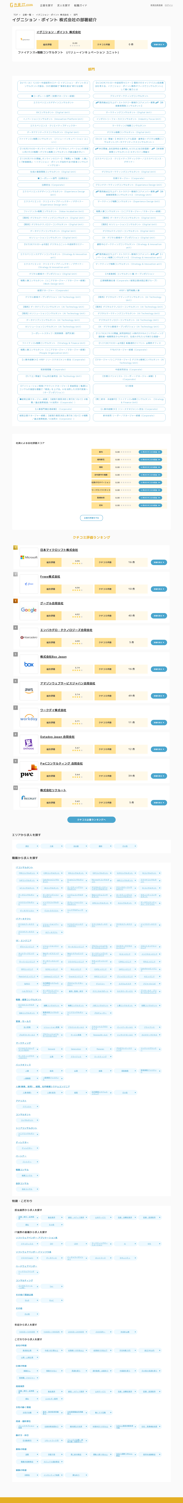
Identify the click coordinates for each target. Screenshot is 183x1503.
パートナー (21, 1150)
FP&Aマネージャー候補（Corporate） (129, 348)
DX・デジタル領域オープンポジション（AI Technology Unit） (129, 325)
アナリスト (21, 1096)
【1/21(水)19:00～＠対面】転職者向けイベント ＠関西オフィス (129, 341)
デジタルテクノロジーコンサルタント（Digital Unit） (129, 230)
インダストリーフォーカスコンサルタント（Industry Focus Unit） (129, 118)
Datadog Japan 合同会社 (57, 734)
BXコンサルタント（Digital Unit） (53, 112)
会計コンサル (22, 1178)
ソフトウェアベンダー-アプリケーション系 (36, 1231)
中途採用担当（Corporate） (129, 367)
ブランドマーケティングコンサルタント (129, 95)
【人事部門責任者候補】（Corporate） (53, 407)
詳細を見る (158, 44)
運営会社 (29, 1496)
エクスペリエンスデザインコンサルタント (53, 102)
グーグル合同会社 (51, 601)
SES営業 (129, 384)
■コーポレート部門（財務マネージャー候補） (53, 95)
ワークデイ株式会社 (53, 708)
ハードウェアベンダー (26, 1260)
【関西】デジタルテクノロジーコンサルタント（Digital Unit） (54, 223)
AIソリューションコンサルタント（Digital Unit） (53, 236)
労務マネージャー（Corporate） (129, 177)
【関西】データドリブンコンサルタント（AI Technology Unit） (53, 305)
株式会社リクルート (53, 788)
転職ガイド (80, 5)
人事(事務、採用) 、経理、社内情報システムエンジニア (43, 1081)
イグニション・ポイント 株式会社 (52, 14)
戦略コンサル (22, 1164)
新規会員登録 (157, 5)
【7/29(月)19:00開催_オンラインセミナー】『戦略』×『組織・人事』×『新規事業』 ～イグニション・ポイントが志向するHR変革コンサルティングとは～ (53, 161)
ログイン (169, 5)
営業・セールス (23, 1017)
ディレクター (22, 1137)
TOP (15, 14)
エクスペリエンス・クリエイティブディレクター (53, 125)
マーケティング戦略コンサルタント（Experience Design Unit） (129, 200)
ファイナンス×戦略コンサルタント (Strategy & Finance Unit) (53, 341)
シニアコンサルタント (26, 1123)
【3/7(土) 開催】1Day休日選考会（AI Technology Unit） (54, 374)
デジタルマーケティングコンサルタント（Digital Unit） (129, 171)
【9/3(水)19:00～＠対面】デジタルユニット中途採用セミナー (53, 243)
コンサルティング (24, 1274)
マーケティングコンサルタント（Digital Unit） (129, 112)
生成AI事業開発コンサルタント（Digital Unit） (53, 171)
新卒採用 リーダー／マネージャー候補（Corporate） (129, 413)
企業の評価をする (91, 515)
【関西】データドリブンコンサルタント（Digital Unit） (129, 217)
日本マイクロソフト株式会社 (59, 547)
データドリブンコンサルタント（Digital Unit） (53, 230)
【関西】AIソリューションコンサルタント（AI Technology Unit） (53, 312)
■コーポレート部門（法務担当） (54, 177)
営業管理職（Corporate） (54, 367)
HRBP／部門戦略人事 (129, 289)
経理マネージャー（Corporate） (53, 289)
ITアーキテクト (23, 916)
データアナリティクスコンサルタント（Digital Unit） (53, 131)
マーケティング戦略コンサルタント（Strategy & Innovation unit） (129, 262)
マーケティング (23, 1039)
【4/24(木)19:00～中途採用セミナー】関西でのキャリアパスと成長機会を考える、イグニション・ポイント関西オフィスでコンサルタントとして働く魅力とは (129, 86)
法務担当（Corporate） (54, 184)
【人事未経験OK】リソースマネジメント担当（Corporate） (129, 407)
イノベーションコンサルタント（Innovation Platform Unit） (53, 118)
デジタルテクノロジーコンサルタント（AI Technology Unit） (129, 318)
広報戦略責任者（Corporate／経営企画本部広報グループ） (129, 279)
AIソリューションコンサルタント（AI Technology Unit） (53, 325)
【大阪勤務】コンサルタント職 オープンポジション (129, 272)
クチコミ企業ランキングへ (91, 817)
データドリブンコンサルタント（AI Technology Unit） (53, 318)
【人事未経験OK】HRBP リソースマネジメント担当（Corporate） (54, 357)
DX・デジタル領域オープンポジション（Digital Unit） (129, 236)
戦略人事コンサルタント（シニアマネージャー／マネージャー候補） (129, 210)
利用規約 (53, 1496)
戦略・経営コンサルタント (29, 995)
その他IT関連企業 (24, 1288)
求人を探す (63, 5)
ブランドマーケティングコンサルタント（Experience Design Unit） (129, 184)
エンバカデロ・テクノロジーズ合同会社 (66, 628)
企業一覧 (27, 14)
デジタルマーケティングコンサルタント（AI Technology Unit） (129, 312)
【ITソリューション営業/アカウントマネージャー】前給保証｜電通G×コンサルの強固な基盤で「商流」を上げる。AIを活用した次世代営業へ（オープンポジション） (53, 387)
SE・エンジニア (23, 937)
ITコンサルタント (24, 865)
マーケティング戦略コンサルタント (129, 125)
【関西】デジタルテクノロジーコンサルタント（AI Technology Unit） (129, 305)
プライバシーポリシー (69, 1496)
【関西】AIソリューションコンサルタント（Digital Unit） (129, 223)
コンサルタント (23, 1109)
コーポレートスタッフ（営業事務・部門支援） (53, 331)
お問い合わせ (88, 1496)
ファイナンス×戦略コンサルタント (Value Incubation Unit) (54, 210)
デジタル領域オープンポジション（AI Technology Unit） (53, 295)
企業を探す (46, 5)
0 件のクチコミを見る (149, 450)
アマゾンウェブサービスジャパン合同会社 (67, 681)
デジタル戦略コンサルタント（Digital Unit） (129, 131)
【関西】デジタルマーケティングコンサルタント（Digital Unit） (54, 217)
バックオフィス (23, 1061)
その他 (19, 1301)
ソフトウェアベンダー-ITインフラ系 (33, 1246)
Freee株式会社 (50, 574)
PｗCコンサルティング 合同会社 (61, 761)
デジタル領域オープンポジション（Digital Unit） (53, 272)
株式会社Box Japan (53, 654)
